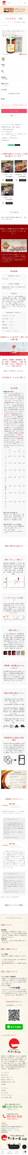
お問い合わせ (4, 1075)
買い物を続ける (5, 140)
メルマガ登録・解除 (6, 1097)
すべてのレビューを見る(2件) (10, 897)
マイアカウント (5, 1088)
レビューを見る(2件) (6, 131)
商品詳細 (9, 180)
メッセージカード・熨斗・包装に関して (11, 124)
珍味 (9, 22)
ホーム (3, 22)
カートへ (13, 1147)
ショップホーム (5, 1072)
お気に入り (14, 115)
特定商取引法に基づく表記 (8, 1082)
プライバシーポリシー (7, 1095)
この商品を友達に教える (7, 129)
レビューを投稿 (14, 134)
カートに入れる (14, 111)
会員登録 (3, 1090)
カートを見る (4, 1092)
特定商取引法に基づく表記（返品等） (11, 127)
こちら (15, 963)
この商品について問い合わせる (9, 137)
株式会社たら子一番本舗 (8, 1149)
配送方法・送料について (7, 1079)
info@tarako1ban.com (12, 1128)
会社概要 (3, 1084)
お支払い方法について (7, 1077)
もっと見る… (5, 25)
